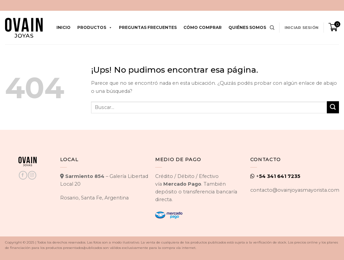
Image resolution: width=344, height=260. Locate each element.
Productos (94, 27)
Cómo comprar (202, 27)
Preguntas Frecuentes (148, 27)
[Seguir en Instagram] (32, 175)
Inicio (63, 27)
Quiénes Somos (247, 27)
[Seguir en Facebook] (23, 175)
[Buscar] (272, 28)
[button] (301, 28)
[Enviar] (333, 107)
